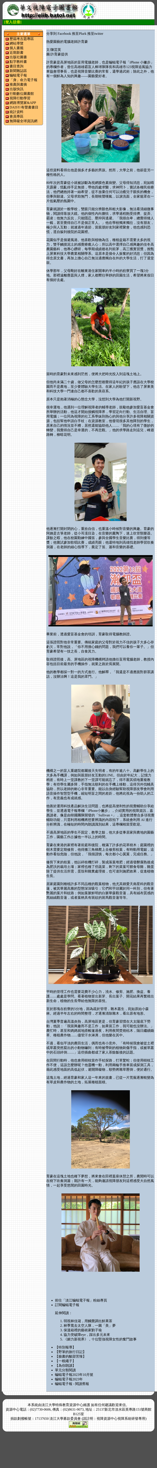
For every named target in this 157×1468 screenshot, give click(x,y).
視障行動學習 (20, 98)
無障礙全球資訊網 (23, 121)
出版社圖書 (18, 57)
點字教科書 (18, 61)
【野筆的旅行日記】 (70, 1352)
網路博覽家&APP (23, 103)
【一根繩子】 (65, 1361)
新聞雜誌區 (18, 71)
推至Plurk (79, 33)
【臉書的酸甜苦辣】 (70, 1356)
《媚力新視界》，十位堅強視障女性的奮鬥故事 (100, 1339)
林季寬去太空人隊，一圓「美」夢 (90, 1325)
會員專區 (16, 116)
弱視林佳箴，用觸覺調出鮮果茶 (88, 1321)
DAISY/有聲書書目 (24, 107)
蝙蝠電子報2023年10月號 (74, 1374)
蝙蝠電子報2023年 (69, 1379)
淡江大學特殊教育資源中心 (62, 1405)
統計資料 (16, 112)
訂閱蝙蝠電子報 (67, 1305)
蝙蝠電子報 (18, 75)
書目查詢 (16, 66)
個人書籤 (16, 48)
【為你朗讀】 (65, 1365)
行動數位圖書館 (22, 93)
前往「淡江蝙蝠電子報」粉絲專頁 (81, 1300)
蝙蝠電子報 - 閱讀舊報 (72, 1384)
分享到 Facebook (58, 33)
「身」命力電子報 (23, 80)
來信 (122, 1405)
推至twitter (95, 33)
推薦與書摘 (18, 84)
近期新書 (16, 52)
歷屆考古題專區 (22, 39)
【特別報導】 (65, 1347)
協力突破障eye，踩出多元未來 (87, 1335)
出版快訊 (16, 89)
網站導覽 (16, 43)
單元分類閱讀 (65, 1370)
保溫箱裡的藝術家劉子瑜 (83, 1330)
